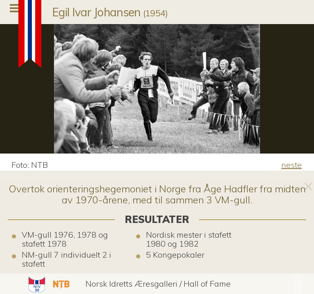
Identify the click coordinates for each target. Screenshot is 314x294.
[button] (35, 283)
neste (291, 165)
